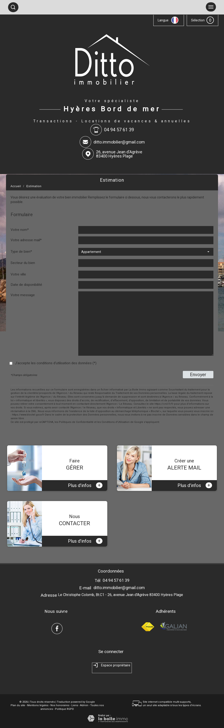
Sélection (198, 20)
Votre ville (18, 274)
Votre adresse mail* (26, 240)
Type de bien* (21, 251)
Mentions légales (37, 705)
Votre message (23, 295)
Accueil (16, 186)
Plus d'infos (85, 485)
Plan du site (18, 705)
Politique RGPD (64, 709)
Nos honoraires (59, 705)
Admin (84, 705)
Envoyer (198, 374)
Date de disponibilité (26, 285)
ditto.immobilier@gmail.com (119, 142)
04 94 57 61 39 (116, 580)
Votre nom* (20, 230)
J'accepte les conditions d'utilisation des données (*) (55, 363)
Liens (74, 705)
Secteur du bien (23, 263)
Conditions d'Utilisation (116, 422)
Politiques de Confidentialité (76, 422)
